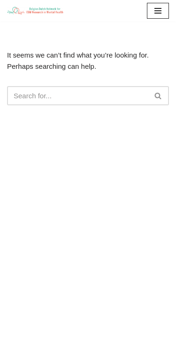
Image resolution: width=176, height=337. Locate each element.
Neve (96, 329)
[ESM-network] (35, 11)
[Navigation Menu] (158, 11)
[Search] (77, 95)
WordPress (120, 329)
